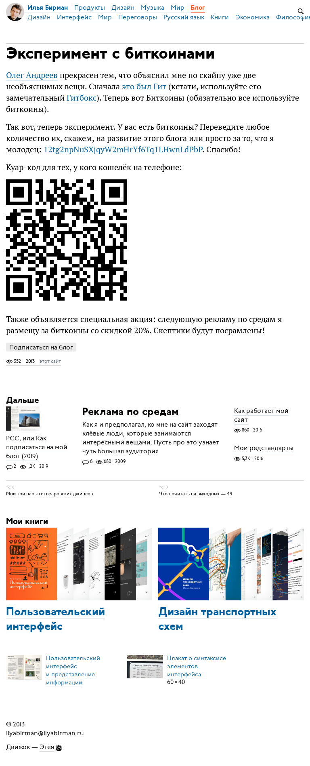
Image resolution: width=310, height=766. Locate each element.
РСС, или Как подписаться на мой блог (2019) (36, 447)
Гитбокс (81, 97)
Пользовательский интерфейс (55, 620)
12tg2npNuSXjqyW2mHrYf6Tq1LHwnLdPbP (123, 149)
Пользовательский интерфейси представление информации (73, 670)
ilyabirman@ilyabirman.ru (45, 733)
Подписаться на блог (41, 347)
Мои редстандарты (263, 448)
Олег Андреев (32, 74)
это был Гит (144, 86)
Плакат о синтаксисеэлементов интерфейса (196, 666)
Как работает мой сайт (261, 415)
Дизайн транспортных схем (217, 620)
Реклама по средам (130, 412)
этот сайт (50, 361)
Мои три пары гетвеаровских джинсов (49, 493)
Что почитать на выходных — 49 (195, 493)
